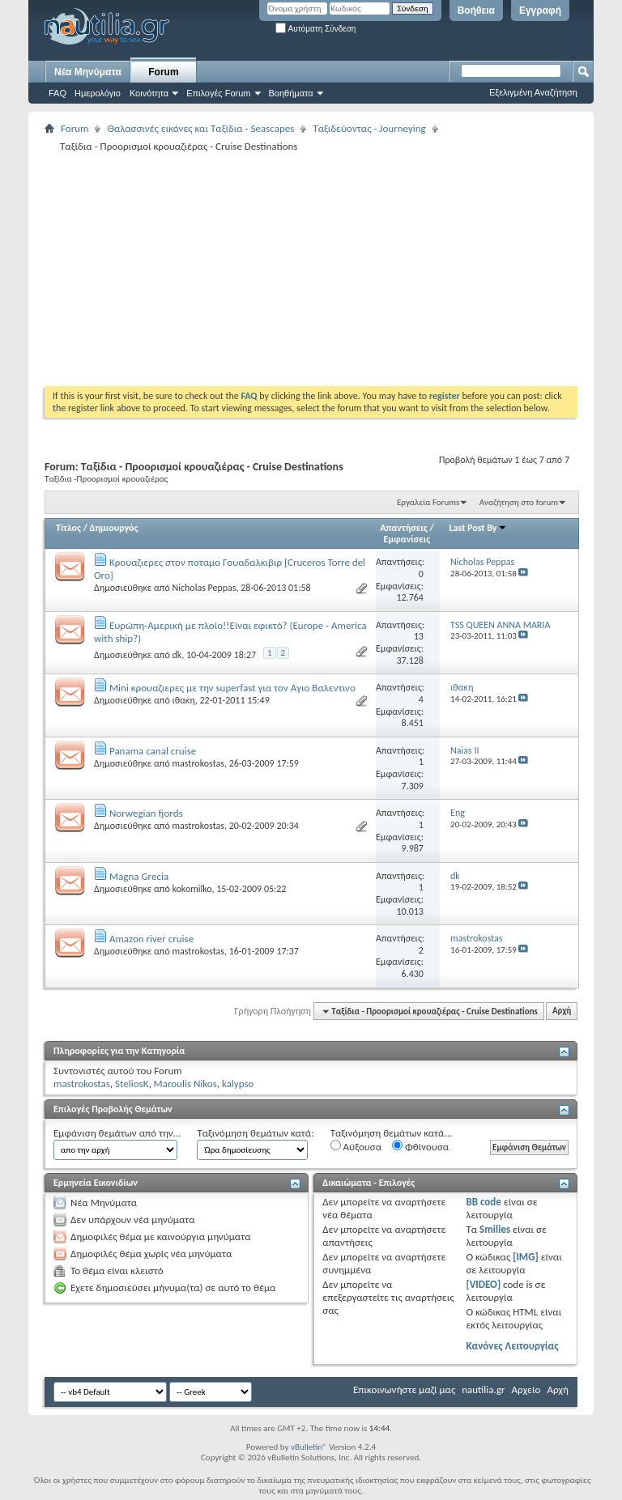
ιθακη (183, 700)
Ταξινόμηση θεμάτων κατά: (255, 1133)
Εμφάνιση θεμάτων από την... (117, 1133)
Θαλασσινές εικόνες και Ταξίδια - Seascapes (200, 128)
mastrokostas (198, 763)
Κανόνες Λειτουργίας (512, 1346)
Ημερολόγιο (98, 93)
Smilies (494, 1229)
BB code (483, 1202)
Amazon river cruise (151, 939)
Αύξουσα (355, 1146)
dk (176, 655)
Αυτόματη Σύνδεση (315, 28)
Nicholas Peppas (204, 587)
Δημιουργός (114, 527)
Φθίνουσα (420, 1146)
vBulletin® (309, 1447)
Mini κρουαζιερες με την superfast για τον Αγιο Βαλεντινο (232, 688)
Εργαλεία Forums (428, 502)
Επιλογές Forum (218, 93)
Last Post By (478, 527)
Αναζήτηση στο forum (518, 502)
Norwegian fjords (146, 813)
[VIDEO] (483, 1284)
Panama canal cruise (152, 751)
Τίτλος (68, 527)
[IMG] (526, 1257)
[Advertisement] (333, 268)
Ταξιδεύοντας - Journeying (369, 128)
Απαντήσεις (404, 527)
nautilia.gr (483, 1389)
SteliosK (131, 1083)
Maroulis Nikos (185, 1083)
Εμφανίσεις (407, 539)
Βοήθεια (476, 10)
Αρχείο (526, 1389)
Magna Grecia (138, 876)
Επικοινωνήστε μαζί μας (404, 1389)
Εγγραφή (540, 10)
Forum (163, 72)
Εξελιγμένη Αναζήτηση (533, 92)
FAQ (57, 93)
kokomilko (191, 888)
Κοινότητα (149, 93)
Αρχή (561, 1011)
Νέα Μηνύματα (87, 72)
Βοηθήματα (291, 93)
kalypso (238, 1083)
